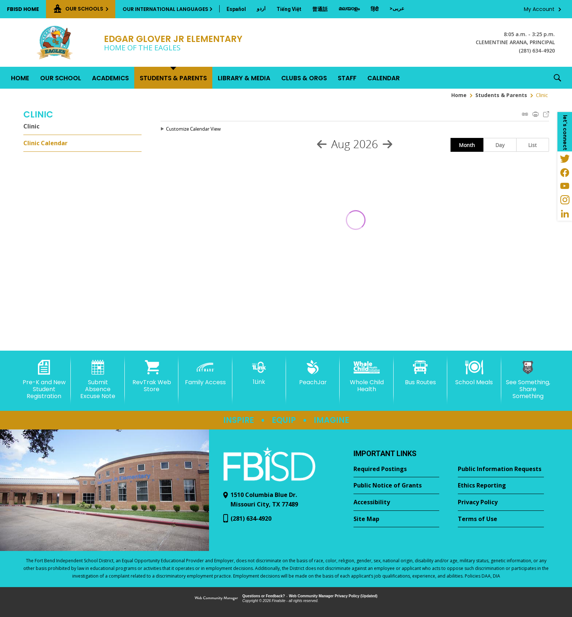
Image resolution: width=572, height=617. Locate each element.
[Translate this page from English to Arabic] (397, 8)
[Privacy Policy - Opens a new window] (500, 502)
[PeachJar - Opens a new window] (313, 373)
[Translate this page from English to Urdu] (261, 8)
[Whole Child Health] (366, 376)
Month (467, 145)
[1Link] (259, 373)
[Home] (20, 78)
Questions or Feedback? (263, 596)
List (532, 145)
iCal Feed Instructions (525, 114)
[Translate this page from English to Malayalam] (349, 8)
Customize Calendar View (193, 129)
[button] (557, 78)
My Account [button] (539, 9)
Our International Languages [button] (165, 9)
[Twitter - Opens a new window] (564, 158)
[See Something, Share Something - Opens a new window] (528, 380)
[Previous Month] (321, 144)
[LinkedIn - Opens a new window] (564, 213)
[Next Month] (387, 144)
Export (546, 114)
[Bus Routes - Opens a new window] (420, 373)
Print (535, 114)
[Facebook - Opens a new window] (564, 172)
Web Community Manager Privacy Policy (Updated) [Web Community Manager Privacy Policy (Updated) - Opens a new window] (333, 596)
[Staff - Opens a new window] (347, 78)
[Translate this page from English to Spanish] (236, 9)
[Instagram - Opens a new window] (564, 200)
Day (500, 145)
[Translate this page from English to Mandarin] (320, 9)
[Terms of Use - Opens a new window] (500, 519)
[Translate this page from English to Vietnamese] (289, 9)
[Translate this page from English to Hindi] (374, 9)
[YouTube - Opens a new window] (564, 186)
